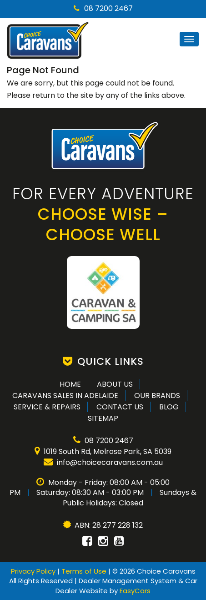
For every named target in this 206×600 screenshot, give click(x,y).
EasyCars (135, 590)
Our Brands (157, 395)
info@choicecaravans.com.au (103, 462)
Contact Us (119, 407)
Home (70, 384)
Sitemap (103, 418)
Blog (169, 407)
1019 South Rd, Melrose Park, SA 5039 (103, 451)
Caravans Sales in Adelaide (65, 395)
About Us (115, 384)
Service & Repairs (47, 407)
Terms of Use (84, 571)
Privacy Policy (34, 571)
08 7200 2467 (103, 8)
